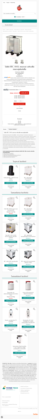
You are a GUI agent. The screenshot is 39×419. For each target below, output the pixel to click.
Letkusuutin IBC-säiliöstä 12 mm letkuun (11, 178)
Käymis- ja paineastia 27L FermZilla (11, 321)
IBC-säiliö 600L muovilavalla (11, 261)
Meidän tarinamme (24, 386)
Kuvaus (4, 129)
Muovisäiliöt (15, 31)
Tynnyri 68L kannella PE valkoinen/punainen (28, 293)
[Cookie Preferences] (2, 417)
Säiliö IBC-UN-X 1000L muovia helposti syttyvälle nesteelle (11, 236)
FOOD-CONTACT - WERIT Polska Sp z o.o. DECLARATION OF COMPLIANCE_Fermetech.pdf (19, 124)
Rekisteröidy (12, 2)
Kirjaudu (7, 2)
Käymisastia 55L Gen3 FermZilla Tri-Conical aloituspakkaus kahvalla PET (28, 321)
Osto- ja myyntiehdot (6, 396)
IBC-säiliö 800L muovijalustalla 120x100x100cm (28, 236)
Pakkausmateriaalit (28, 29)
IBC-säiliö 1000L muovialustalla (28, 178)
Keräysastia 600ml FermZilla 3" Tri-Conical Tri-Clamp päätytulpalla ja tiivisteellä (19, 347)
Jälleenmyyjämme (6, 400)
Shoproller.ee (35, 414)
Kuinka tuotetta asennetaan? (9, 154)
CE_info (19, 121)
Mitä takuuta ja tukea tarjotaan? (9, 157)
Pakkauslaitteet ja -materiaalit (19, 29)
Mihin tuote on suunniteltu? (8, 153)
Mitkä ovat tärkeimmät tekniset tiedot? (10, 156)
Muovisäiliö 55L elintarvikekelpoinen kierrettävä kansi (11, 294)
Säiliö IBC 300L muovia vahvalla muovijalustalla (25, 31)
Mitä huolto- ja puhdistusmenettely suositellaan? (12, 155)
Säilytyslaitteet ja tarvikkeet (7, 31)
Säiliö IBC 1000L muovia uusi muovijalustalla (11, 209)
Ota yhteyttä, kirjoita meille (26, 388)
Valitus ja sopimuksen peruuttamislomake (25, 391)
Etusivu (4, 29)
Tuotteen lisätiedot (13, 129)
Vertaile (19, 110)
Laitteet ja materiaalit (9, 29)
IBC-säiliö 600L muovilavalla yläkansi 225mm (28, 262)
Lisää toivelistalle (19, 108)
